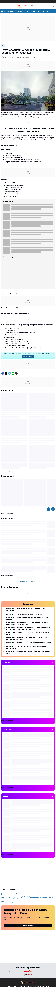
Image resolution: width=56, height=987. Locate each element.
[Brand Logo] (14, 971)
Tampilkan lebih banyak (28, 581)
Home (3, 11)
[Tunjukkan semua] (52, 662)
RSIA (28, 11)
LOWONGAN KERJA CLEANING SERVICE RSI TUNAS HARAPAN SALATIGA (27, 618)
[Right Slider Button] (54, 11)
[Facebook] (2, 373)
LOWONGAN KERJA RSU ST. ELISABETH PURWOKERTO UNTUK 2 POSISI (28, 634)
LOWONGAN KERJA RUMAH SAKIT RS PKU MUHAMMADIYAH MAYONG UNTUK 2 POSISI (27, 639)
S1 (47, 11)
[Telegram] (9, 373)
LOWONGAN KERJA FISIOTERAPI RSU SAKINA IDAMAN (24, 614)
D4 (43, 11)
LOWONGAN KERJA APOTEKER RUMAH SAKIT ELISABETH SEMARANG (25, 610)
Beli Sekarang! (28, 925)
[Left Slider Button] (48, 509)
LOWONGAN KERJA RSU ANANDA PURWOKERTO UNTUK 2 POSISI (28, 643)
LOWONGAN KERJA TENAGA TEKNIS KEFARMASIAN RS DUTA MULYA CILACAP (27, 647)
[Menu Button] (2, 6)
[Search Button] (53, 6)
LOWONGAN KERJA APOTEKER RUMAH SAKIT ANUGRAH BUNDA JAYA (28, 652)
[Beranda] (3, 45)
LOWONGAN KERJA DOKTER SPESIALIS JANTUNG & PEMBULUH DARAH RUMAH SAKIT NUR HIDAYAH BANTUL (28, 628)
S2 (51, 11)
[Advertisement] (28, 28)
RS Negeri (21, 11)
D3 (38, 11)
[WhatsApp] (13, 373)
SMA (33, 11)
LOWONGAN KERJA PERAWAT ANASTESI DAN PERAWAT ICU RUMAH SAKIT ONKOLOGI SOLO (27, 623)
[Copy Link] (16, 373)
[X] (6, 373)
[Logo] (28, 982)
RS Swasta (11, 11)
